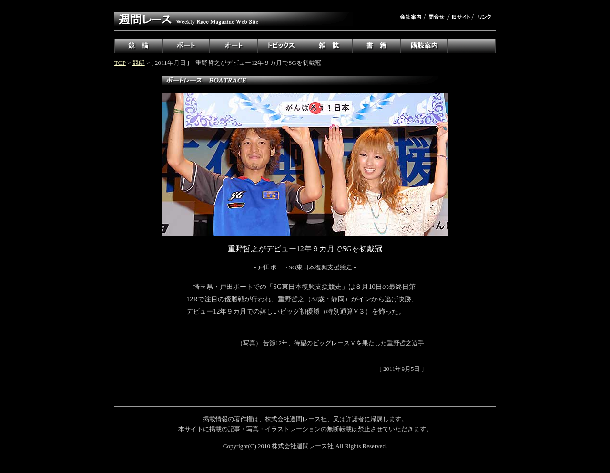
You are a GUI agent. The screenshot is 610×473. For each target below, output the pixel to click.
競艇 (138, 62)
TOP (120, 62)
